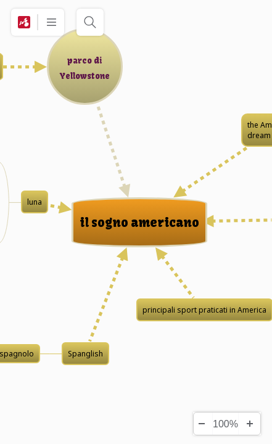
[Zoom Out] (201, 424)
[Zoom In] (249, 424)
